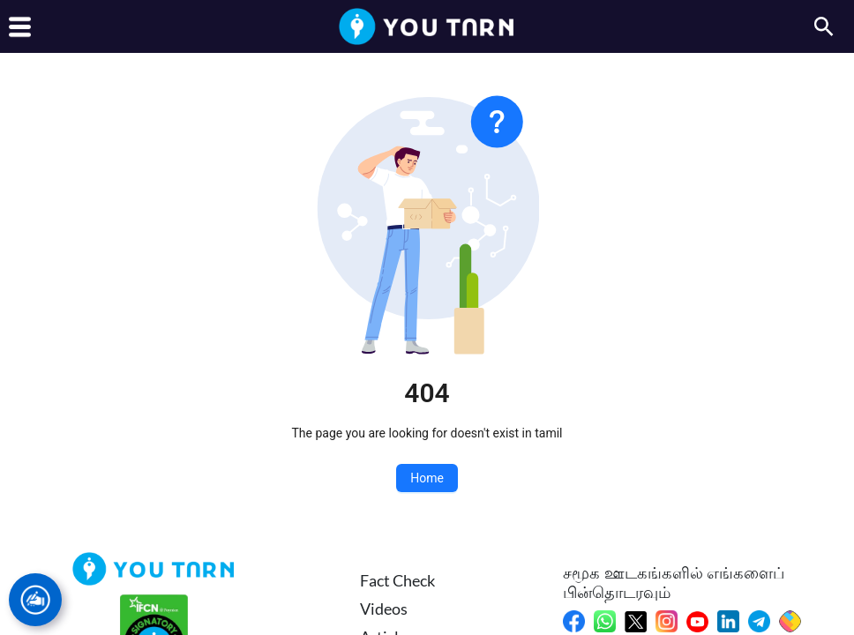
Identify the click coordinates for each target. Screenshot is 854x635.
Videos (384, 608)
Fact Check (397, 580)
